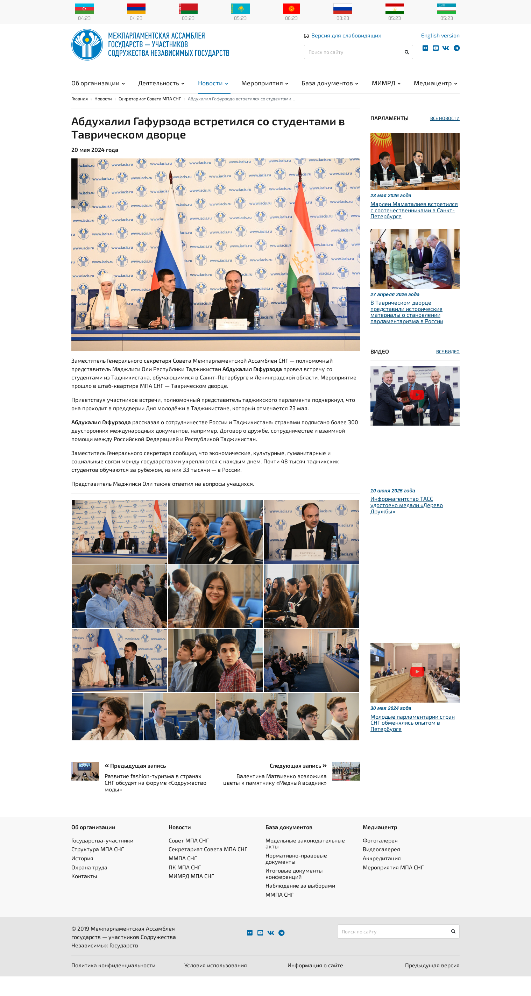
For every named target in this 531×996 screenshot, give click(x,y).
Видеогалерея (381, 868)
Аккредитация (382, 877)
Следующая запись (298, 785)
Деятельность (161, 91)
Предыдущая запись (135, 785)
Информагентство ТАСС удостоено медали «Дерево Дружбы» (406, 524)
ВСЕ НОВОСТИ (445, 138)
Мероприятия (264, 91)
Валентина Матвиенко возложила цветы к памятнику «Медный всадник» (275, 798)
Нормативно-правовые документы (296, 878)
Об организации (98, 91)
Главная (79, 118)
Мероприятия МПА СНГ (393, 886)
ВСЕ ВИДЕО (448, 371)
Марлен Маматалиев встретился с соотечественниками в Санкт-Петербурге (414, 229)
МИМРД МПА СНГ (191, 895)
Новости (213, 91)
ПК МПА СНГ (185, 886)
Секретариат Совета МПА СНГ (150, 118)
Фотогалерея (380, 859)
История (82, 877)
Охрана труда (89, 886)
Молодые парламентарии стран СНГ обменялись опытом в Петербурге (412, 742)
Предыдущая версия (432, 984)
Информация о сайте (315, 984)
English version (440, 43)
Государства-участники (102, 859)
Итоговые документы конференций (294, 893)
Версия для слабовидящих (346, 43)
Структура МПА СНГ (97, 868)
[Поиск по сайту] (358, 60)
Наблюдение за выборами (300, 905)
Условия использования (215, 984)
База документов (330, 91)
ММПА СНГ (183, 877)
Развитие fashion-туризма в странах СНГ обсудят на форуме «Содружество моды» (155, 802)
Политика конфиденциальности (113, 984)
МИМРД (386, 91)
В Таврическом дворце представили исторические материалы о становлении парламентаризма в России (406, 331)
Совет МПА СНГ (189, 859)
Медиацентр (435, 91)
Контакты (84, 895)
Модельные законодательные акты (305, 862)
